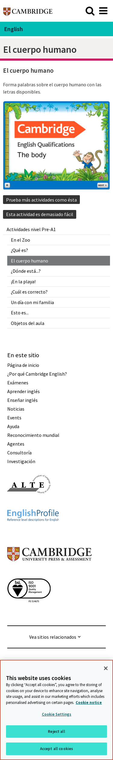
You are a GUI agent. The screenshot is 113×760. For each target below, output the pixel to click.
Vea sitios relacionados (52, 637)
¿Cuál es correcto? (29, 292)
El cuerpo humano (29, 261)
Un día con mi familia (32, 302)
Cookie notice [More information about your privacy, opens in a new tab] (89, 702)
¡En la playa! (23, 281)
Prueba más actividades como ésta (41, 200)
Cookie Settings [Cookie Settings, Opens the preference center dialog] (56, 714)
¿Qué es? (19, 250)
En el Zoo (20, 240)
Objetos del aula (27, 323)
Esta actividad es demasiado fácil (39, 214)
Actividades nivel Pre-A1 (31, 229)
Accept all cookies (56, 748)
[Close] (105, 668)
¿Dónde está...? (26, 271)
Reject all (56, 731)
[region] (56, 710)
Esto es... (20, 313)
